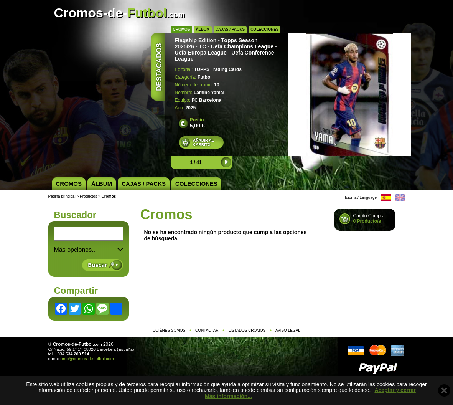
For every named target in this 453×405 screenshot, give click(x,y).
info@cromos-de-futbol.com (88, 358)
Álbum (203, 29)
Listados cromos (247, 330)
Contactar (207, 330)
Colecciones (264, 29)
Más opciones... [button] (88, 249)
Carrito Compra (369, 218)
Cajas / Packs (230, 29)
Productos (88, 196)
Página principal (62, 196)
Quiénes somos (169, 330)
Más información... (228, 396)
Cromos (181, 29)
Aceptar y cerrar (394, 390)
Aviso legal (287, 330)
